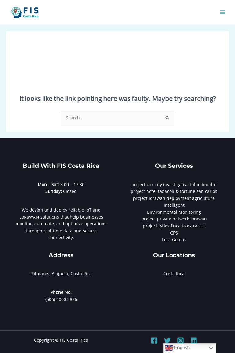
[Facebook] (154, 340)
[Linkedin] (193, 340)
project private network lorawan (174, 219)
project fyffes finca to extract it (174, 226)
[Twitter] (167, 340)
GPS (174, 233)
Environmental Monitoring (174, 212)
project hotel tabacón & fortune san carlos (174, 191)
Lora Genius (174, 239)
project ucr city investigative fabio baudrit (174, 184)
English (177, 348)
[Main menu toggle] (223, 12)
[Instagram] (180, 340)
